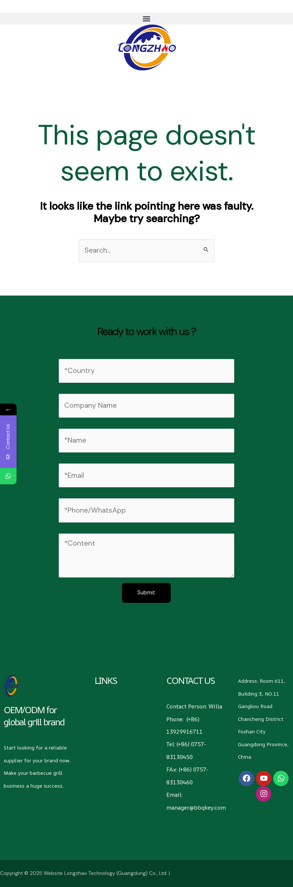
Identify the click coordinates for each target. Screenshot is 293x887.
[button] (146, 18)
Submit (146, 592)
